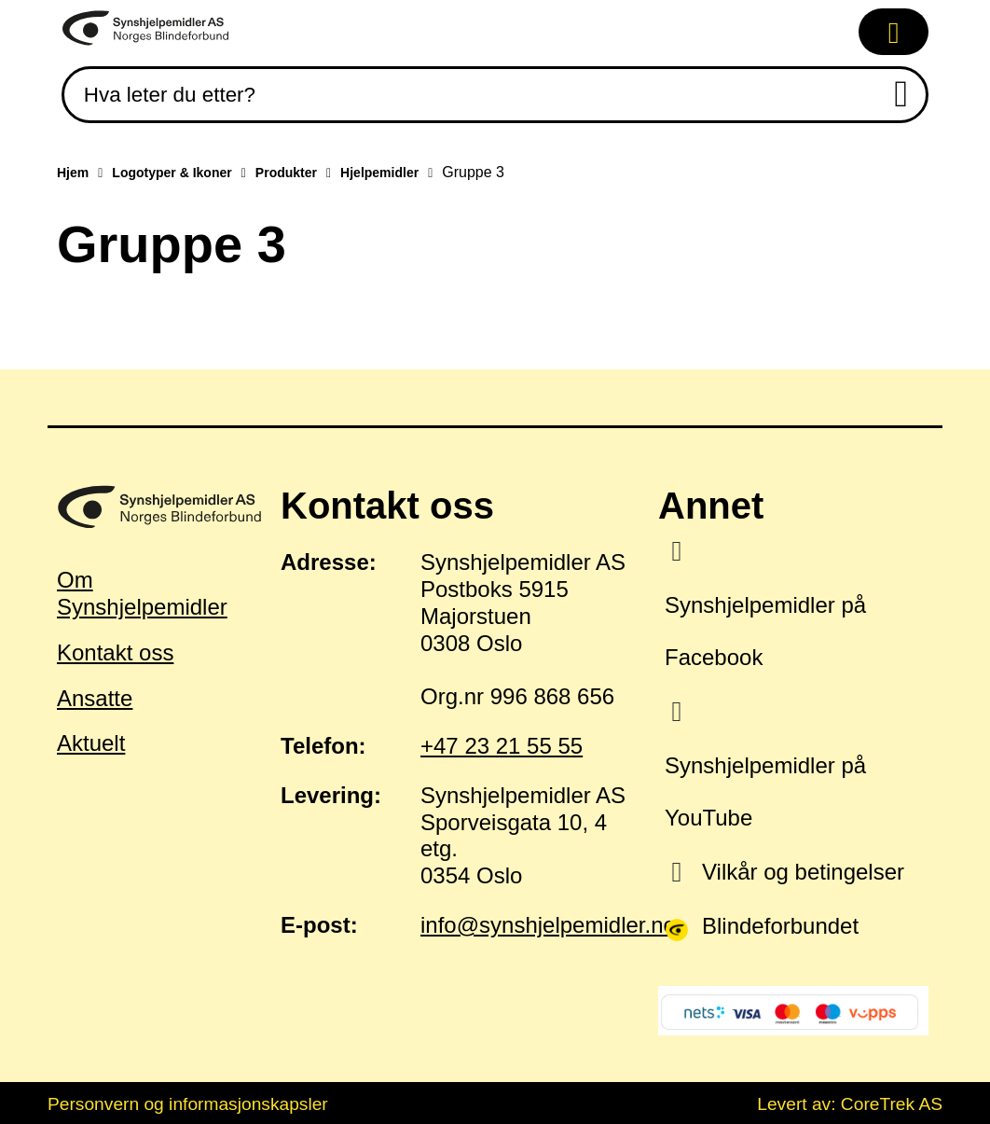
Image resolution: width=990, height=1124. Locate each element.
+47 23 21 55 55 (501, 745)
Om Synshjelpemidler (142, 593)
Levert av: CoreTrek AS (849, 1104)
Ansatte (94, 698)
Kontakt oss (115, 652)
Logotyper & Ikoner (171, 172)
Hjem (73, 172)
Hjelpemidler (379, 172)
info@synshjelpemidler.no (548, 924)
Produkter (286, 172)
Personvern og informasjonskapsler (188, 1104)
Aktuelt (91, 743)
